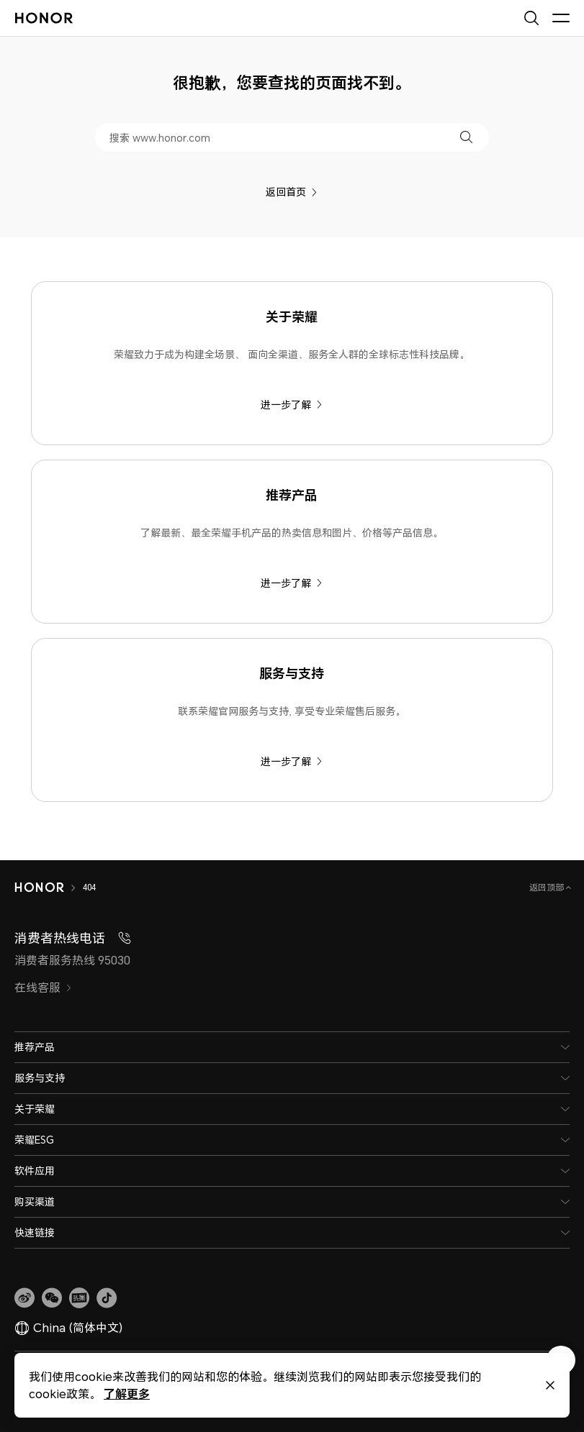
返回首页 (292, 192)
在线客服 (43, 987)
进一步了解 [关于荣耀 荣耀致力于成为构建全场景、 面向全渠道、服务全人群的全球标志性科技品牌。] (292, 404)
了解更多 (127, 1393)
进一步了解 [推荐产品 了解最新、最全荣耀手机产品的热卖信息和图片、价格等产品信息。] (292, 583)
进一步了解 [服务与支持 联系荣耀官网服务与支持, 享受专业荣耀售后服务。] (292, 761)
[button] (466, 137)
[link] (24, 1298)
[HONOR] (39, 887)
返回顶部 (547, 887)
